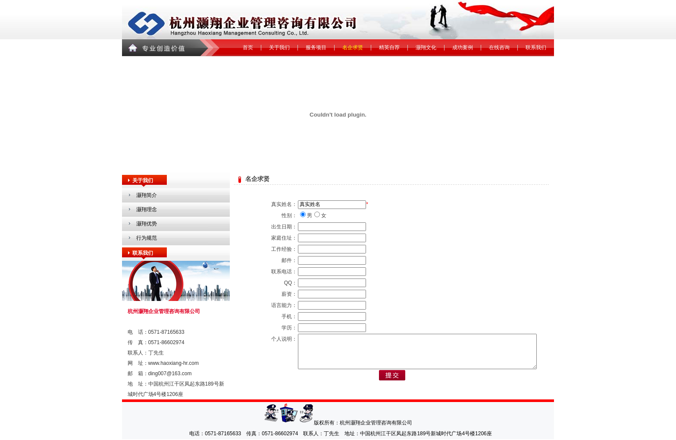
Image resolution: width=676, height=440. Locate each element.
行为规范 (146, 238)
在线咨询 (499, 47)
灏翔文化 (426, 47)
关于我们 (279, 47)
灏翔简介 (146, 195)
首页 (248, 47)
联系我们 (536, 47)
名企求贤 (352, 47)
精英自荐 (389, 47)
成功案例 (462, 47)
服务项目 (316, 47)
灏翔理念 (146, 209)
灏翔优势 (146, 224)
